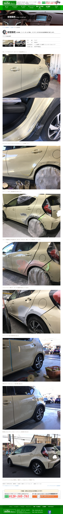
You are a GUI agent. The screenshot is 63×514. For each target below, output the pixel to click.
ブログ (56, 7)
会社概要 (48, 7)
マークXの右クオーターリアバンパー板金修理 (10, 485)
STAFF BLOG (51, 506)
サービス (23, 7)
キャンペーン (31, 7)
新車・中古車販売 (36, 506)
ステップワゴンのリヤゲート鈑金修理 (53, 485)
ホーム (7, 7)
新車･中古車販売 (40, 8)
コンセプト (15, 7)
